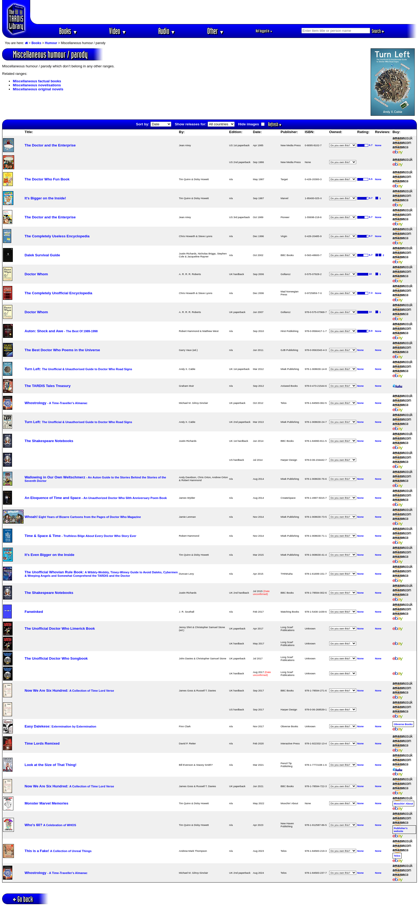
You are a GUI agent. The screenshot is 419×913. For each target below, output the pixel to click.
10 (370, 273)
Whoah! (83, 517)
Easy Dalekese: (60, 726)
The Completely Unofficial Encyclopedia (58, 293)
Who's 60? (50, 825)
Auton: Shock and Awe (61, 331)
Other (215, 31)
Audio (167, 31)
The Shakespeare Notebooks (49, 441)
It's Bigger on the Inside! (45, 198)
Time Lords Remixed (42, 743)
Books (68, 31)
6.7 (371, 145)
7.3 (371, 292)
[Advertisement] (223, 12)
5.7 (371, 254)
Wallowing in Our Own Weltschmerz (95, 478)
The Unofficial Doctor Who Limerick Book (60, 628)
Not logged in (264, 31)
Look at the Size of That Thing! (50, 765)
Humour (51, 43)
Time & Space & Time (80, 536)
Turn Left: (78, 369)
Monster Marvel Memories (46, 803)
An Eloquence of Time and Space (96, 498)
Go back (23, 899)
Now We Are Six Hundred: (69, 690)
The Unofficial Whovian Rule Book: (101, 573)
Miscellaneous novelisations (37, 85)
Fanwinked (34, 612)
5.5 (371, 178)
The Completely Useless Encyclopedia (57, 236)
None (378, 145)
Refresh (274, 124)
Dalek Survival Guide (42, 255)
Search (378, 31)
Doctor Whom (36, 274)
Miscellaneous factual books (37, 81)
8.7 (371, 197)
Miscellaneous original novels (38, 89)
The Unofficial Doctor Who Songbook (56, 658)
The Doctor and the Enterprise (50, 145)
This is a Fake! (58, 851)
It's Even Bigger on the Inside (49, 555)
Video (117, 31)
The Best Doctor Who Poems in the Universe (62, 350)
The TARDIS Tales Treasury (48, 386)
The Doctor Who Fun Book (47, 179)
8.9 (371, 330)
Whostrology (56, 403)
